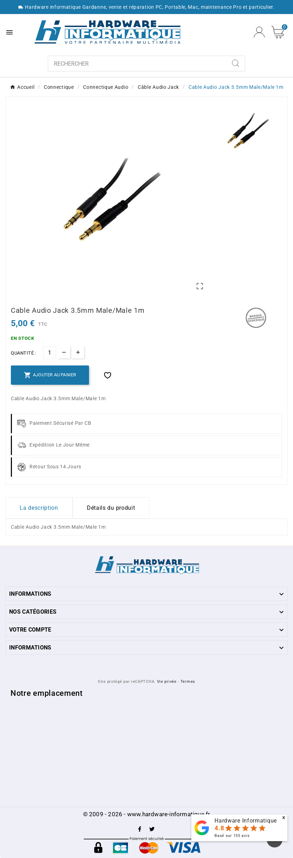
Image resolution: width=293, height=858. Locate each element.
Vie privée (167, 681)
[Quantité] (49, 352)
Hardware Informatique (245, 820)
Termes (187, 681)
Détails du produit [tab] (111, 507)
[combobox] (137, 63)
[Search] (235, 63)
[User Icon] (259, 32)
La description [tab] (39, 507)
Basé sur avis (232, 835)
